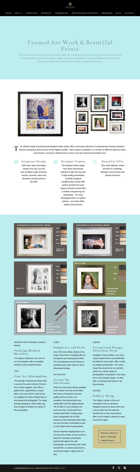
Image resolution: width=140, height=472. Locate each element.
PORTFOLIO (32, 13)
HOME (8, 13)
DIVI (31, 468)
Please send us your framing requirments (109, 437)
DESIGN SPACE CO (54, 468)
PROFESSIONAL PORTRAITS (85, 13)
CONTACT (129, 13)
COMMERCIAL (61, 13)
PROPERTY (46, 13)
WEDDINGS (107, 13)
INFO (17, 13)
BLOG (118, 13)
